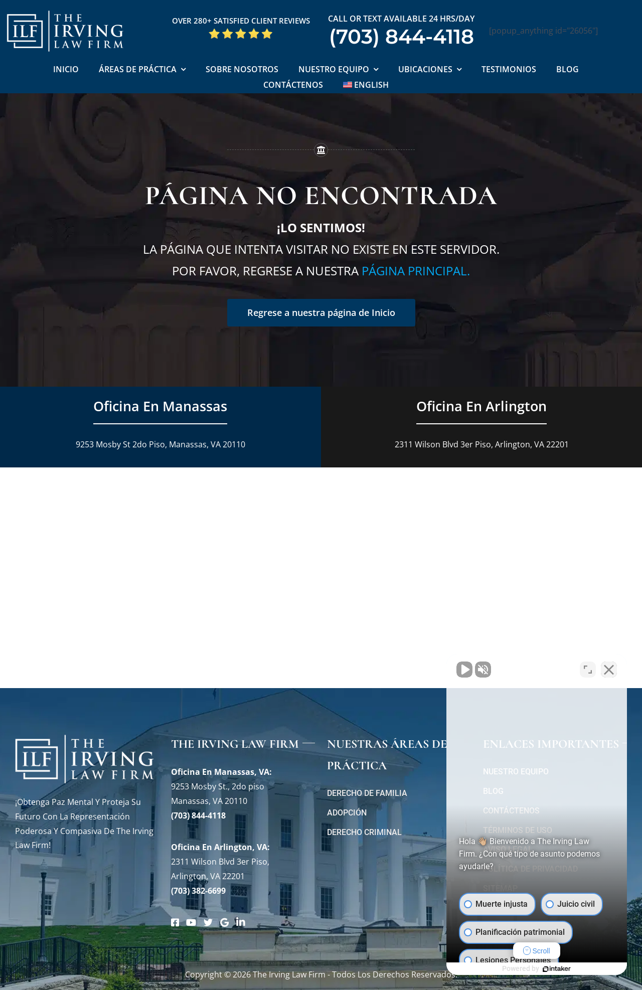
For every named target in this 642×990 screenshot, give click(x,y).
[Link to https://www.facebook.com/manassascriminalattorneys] (175, 922)
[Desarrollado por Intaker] (557, 969)
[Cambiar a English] (366, 85)
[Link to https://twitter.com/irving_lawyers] (208, 922)
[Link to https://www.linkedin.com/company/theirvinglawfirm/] (240, 922)
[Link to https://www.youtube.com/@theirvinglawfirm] (191, 922)
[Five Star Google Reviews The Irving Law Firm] (240, 31)
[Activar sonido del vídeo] (464, 670)
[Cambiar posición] (588, 670)
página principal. (416, 270)
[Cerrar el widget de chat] (609, 670)
